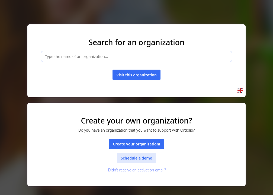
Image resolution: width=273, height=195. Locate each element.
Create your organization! (136, 144)
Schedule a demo (136, 158)
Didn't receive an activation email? (136, 170)
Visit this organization (136, 74)
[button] (240, 90)
